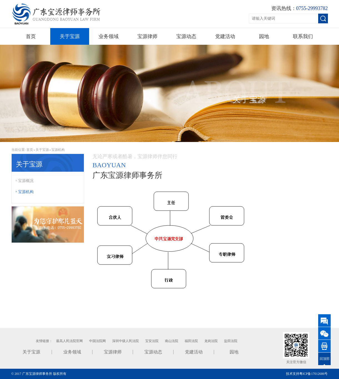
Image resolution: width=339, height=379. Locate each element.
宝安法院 (152, 341)
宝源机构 (58, 150)
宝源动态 (186, 36)
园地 (264, 36)
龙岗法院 (211, 341)
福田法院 (191, 341)
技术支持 (292, 374)
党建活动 (225, 36)
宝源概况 (25, 181)
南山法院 (171, 341)
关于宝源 (70, 36)
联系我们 (303, 36)
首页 (31, 36)
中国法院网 (97, 341)
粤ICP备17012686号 (313, 374)
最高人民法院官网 (69, 341)
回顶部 (325, 359)
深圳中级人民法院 (125, 341)
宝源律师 (147, 36)
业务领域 (109, 36)
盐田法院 (230, 341)
